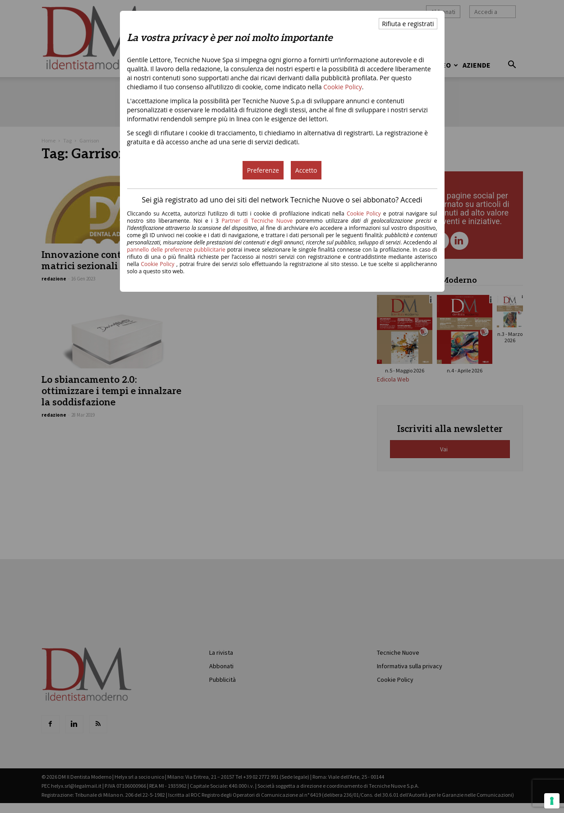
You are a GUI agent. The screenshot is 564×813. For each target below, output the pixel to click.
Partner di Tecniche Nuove (258, 221)
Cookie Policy (342, 87)
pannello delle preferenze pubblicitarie (176, 249)
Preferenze (263, 170)
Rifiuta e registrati (408, 23)
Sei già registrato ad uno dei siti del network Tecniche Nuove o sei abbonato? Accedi (282, 200)
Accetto (306, 170)
